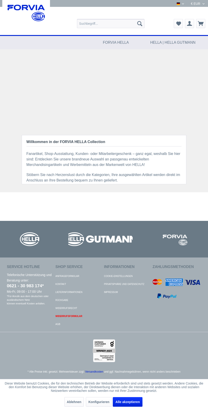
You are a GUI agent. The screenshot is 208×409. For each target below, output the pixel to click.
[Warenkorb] (200, 23)
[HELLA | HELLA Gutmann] (173, 42)
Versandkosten (94, 371)
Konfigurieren (98, 402)
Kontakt (60, 284)
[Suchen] (140, 23)
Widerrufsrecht (66, 308)
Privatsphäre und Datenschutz (124, 284)
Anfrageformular (67, 276)
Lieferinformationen (68, 292)
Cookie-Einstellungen (118, 276)
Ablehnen (74, 402)
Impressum (111, 292)
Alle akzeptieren (128, 402)
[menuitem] (111, 23)
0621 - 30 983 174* (25, 285)
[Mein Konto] (189, 23)
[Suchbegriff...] (111, 23)
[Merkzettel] (178, 23)
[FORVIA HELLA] (116, 42)
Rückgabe (61, 300)
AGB (57, 324)
